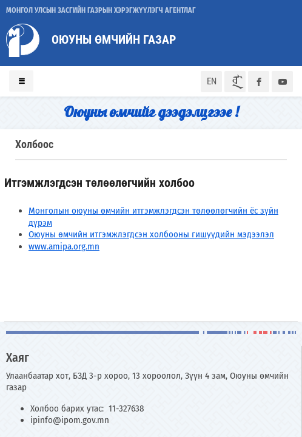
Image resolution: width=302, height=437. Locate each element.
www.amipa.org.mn (64, 246)
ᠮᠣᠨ (235, 81)
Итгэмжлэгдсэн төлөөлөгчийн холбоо (99, 182)
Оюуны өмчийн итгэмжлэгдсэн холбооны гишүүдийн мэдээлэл (151, 234)
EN (211, 81)
